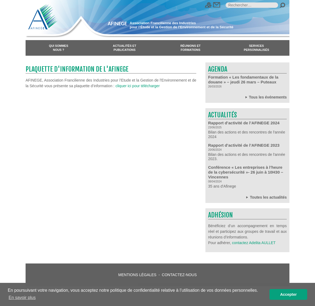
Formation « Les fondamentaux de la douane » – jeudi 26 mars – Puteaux (243, 79)
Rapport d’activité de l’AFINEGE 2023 (243, 145)
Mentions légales (137, 275)
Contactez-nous (179, 275)
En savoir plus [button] (22, 297)
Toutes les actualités (266, 197)
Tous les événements (265, 97)
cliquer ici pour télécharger (138, 86)
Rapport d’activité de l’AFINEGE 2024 (243, 123)
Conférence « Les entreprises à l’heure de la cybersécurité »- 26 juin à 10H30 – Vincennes (245, 172)
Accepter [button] (288, 294)
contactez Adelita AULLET (254, 243)
